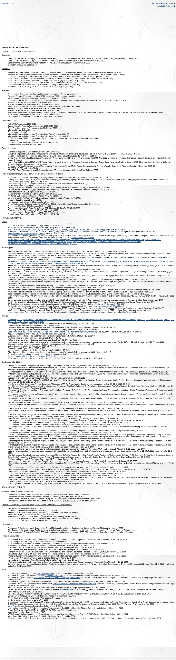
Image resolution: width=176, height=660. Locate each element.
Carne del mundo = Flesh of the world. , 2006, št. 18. (32, 356)
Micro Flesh (12, 606)
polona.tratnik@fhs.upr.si (165, 6)
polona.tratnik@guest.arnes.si (163, 3)
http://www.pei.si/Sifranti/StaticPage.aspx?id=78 (26, 234)
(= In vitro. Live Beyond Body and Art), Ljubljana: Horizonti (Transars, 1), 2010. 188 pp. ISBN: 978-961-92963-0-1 (82, 230)
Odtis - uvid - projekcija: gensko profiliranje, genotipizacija (30, 332)
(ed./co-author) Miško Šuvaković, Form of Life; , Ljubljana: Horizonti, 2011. (84, 240)
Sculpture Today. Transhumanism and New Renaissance (74, 584)
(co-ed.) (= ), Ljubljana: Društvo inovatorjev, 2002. (42, 244)
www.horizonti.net (67, 590)
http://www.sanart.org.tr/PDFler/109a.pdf (108, 306)
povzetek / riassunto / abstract (82, 238)
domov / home (7, 3)
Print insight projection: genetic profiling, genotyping (75, 332)
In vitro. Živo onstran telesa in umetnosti (23, 230)
